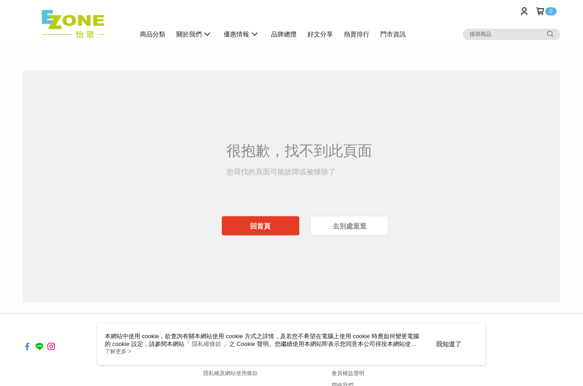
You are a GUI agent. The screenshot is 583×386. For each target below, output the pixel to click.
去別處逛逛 (349, 226)
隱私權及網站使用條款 (230, 373)
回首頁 (260, 226)
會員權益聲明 (348, 373)
